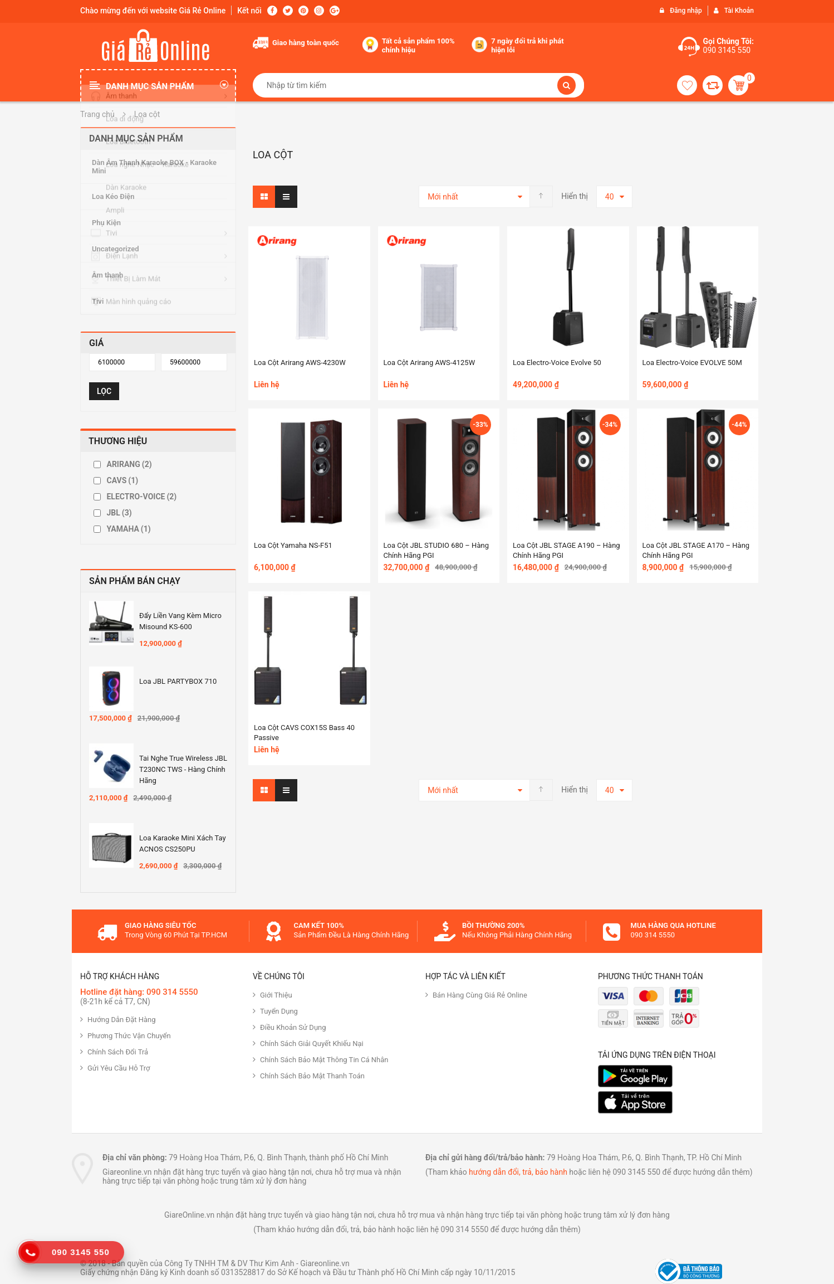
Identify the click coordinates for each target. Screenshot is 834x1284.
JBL (118, 512)
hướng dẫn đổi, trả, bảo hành (518, 1172)
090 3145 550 (727, 50)
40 (609, 196)
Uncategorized (115, 249)
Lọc (104, 391)
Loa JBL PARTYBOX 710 (178, 681)
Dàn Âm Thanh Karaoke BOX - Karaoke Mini (154, 166)
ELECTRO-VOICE (141, 496)
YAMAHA (128, 528)
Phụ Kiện (106, 222)
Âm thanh (107, 275)
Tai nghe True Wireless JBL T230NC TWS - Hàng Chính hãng (183, 769)
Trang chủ (97, 114)
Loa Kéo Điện (113, 196)
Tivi (98, 301)
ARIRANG (128, 464)
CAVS (122, 480)
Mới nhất (443, 196)
